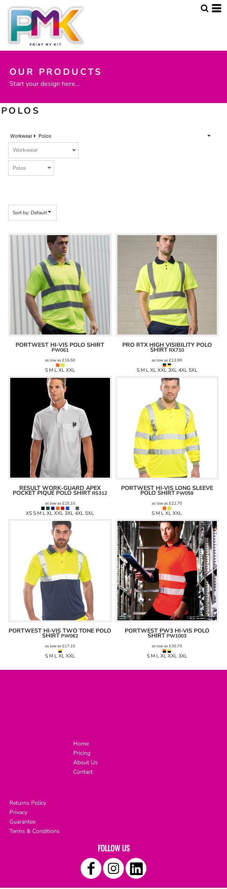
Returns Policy (27, 803)
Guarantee (22, 822)
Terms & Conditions (34, 831)
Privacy (18, 812)
